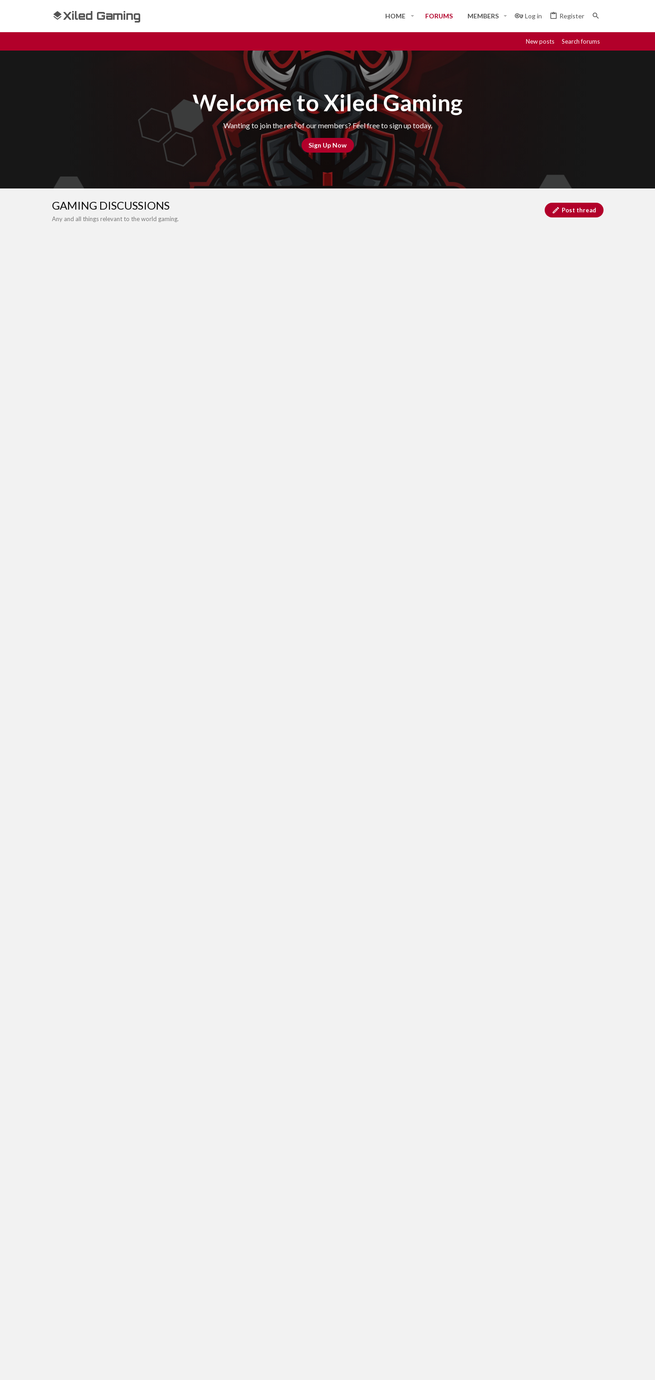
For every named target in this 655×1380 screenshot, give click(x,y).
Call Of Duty (102, 261)
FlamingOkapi (101, 516)
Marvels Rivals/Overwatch (123, 507)
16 (106, 358)
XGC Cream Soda (548, 463)
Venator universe (105, 613)
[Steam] (548, 1364)
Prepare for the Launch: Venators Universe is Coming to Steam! (178, 604)
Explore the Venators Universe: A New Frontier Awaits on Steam (180, 802)
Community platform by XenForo (146, 1365)
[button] (412, 16)
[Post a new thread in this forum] (339, 407)
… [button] (93, 358)
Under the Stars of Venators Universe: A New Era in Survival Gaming (185, 768)
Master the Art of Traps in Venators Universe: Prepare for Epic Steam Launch (199, 636)
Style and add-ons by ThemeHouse (298, 1365)
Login (433, 1274)
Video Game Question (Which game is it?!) (146, 540)
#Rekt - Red (103, 1210)
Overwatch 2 (102, 572)
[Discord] (531, 1364)
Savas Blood (98, 549)
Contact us (255, 1308)
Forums (249, 1291)
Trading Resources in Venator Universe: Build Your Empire (170, 669)
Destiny (94, 310)
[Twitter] (581, 1364)
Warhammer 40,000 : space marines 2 (138, 734)
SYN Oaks (558, 579)
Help (542, 1210)
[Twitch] (564, 1364)
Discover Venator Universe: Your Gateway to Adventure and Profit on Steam (198, 876)
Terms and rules (454, 1210)
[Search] (596, 15)
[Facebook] (515, 1364)
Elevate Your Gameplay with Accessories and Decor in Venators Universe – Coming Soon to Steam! (232, 839)
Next (128, 358)
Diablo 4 (95, 701)
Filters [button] (582, 380)
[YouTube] (598, 1364)
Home (247, 1274)
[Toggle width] (62, 1210)
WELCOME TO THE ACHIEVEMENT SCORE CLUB (159, 455)
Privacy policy (507, 1210)
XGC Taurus (556, 612)
